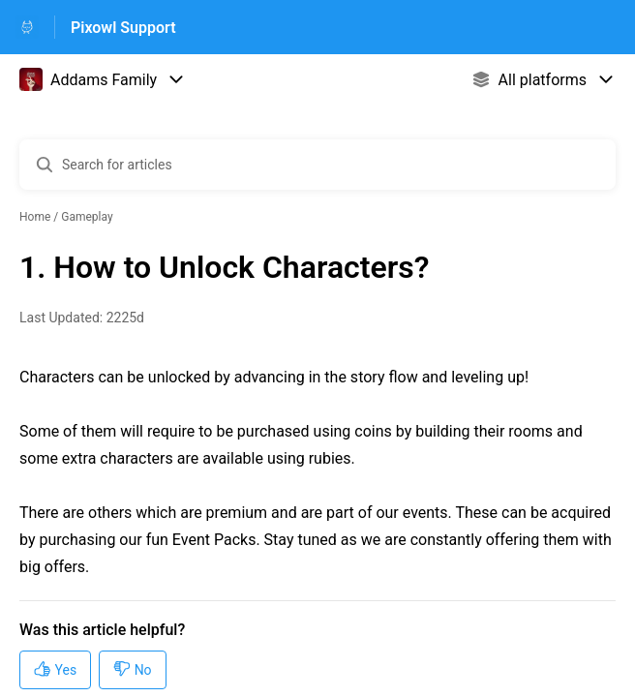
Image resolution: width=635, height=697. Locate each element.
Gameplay (86, 217)
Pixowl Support (123, 27)
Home (34, 217)
